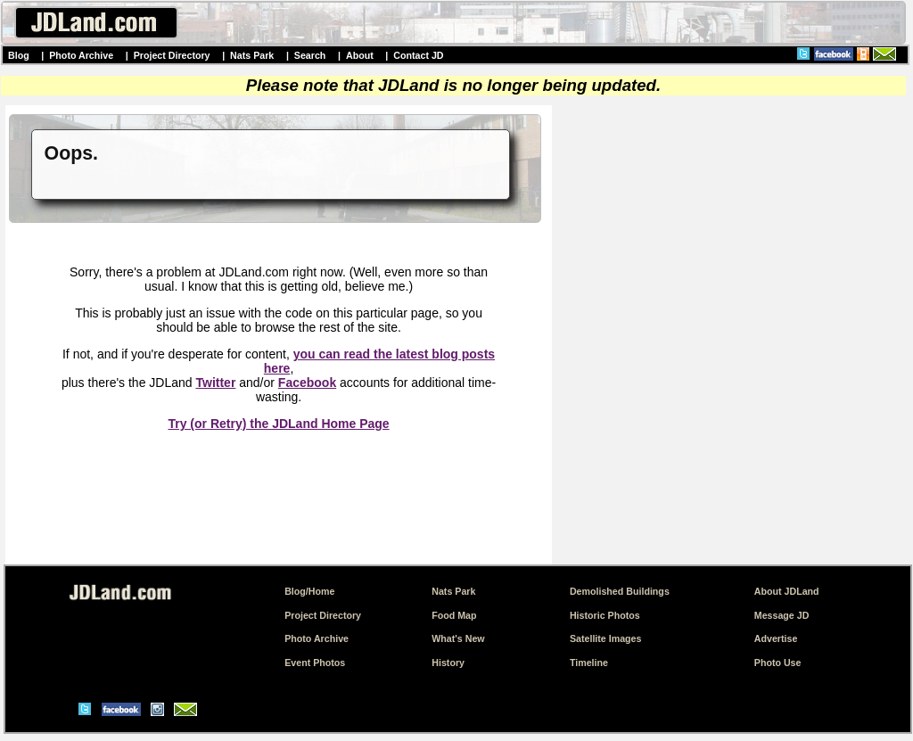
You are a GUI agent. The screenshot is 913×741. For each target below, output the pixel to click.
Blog (18, 55)
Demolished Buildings (620, 591)
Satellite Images (606, 638)
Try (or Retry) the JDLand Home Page (278, 423)
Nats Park (252, 55)
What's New (458, 638)
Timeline (589, 662)
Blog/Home (309, 591)
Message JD (782, 615)
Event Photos (314, 662)
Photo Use (778, 662)
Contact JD (418, 55)
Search (310, 55)
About (360, 55)
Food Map (454, 615)
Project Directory (172, 55)
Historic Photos (605, 615)
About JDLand (786, 591)
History (448, 662)
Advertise (776, 638)
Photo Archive (81, 55)
